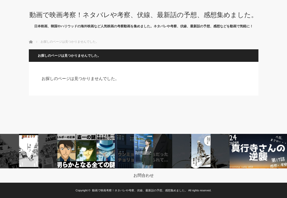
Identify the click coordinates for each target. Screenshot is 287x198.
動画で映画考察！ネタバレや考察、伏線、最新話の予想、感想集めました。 (143, 14)
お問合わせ (143, 175)
